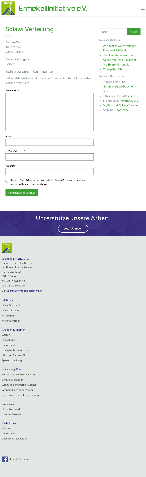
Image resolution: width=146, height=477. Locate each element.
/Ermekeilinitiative (16, 459)
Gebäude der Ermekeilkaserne (19, 384)
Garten (9, 64)
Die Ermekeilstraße (13, 379)
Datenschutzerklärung (14, 438)
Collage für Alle (112, 69)
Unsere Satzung (11, 310)
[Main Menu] (143, 8)
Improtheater (9, 344)
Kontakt (6, 428)
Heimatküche (9, 339)
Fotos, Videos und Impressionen (20, 394)
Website (10, 165)
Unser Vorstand (11, 305)
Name (9, 136)
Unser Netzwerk (11, 409)
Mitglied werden (11, 320)
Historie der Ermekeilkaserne (18, 374)
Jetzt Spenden (73, 228)
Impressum (8, 433)
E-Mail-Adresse (15, 150)
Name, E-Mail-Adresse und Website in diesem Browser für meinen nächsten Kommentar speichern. (47, 181)
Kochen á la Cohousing (15, 350)
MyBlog (108, 105)
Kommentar (13, 90)
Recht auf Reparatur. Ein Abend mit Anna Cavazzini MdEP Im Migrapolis (119, 59)
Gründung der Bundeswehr (17, 389)
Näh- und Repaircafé (13, 355)
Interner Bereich (11, 414)
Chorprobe (122, 109)
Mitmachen (8, 315)
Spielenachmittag (12, 360)
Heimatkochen (124, 96)
